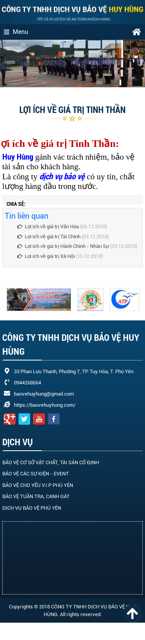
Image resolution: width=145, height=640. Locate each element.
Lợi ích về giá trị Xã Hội (46, 256)
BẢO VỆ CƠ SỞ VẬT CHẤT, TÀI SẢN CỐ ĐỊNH (50, 462)
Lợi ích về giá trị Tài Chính (49, 236)
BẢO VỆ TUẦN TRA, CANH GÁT (36, 496)
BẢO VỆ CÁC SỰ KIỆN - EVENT (35, 474)
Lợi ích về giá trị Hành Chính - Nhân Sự (63, 246)
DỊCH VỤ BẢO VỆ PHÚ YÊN (31, 508)
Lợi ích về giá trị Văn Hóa (48, 226)
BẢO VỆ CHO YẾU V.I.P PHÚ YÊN (37, 485)
